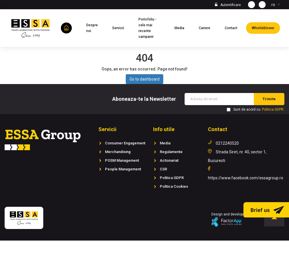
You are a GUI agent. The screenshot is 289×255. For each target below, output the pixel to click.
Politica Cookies (174, 186)
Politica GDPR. (273, 109)
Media (182, 27)
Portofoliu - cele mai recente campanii (152, 28)
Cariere (207, 27)
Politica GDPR (172, 178)
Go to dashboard (144, 79)
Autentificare (230, 5)
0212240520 (227, 143)
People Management (123, 169)
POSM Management (122, 160)
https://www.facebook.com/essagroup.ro (245, 178)
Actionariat (169, 160)
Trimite (269, 99)
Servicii (121, 27)
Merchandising (118, 152)
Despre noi (95, 28)
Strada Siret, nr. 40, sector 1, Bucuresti (237, 156)
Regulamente (171, 152)
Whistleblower (266, 27)
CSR (163, 169)
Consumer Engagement (125, 143)
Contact (234, 27)
